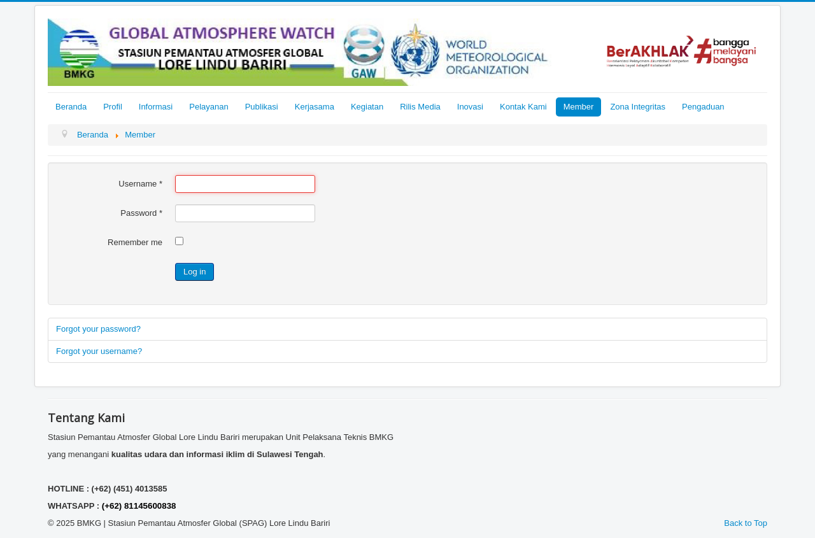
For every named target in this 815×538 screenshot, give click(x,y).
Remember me (135, 242)
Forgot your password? (98, 329)
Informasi (156, 106)
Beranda (71, 106)
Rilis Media (420, 106)
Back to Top (745, 523)
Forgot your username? (99, 351)
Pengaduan (703, 106)
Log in (194, 271)
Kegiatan (367, 106)
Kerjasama (314, 106)
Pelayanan (208, 106)
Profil (112, 106)
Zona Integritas (637, 106)
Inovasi (470, 106)
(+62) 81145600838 (139, 506)
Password (141, 213)
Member (578, 106)
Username (140, 183)
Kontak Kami (523, 106)
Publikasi (261, 106)
